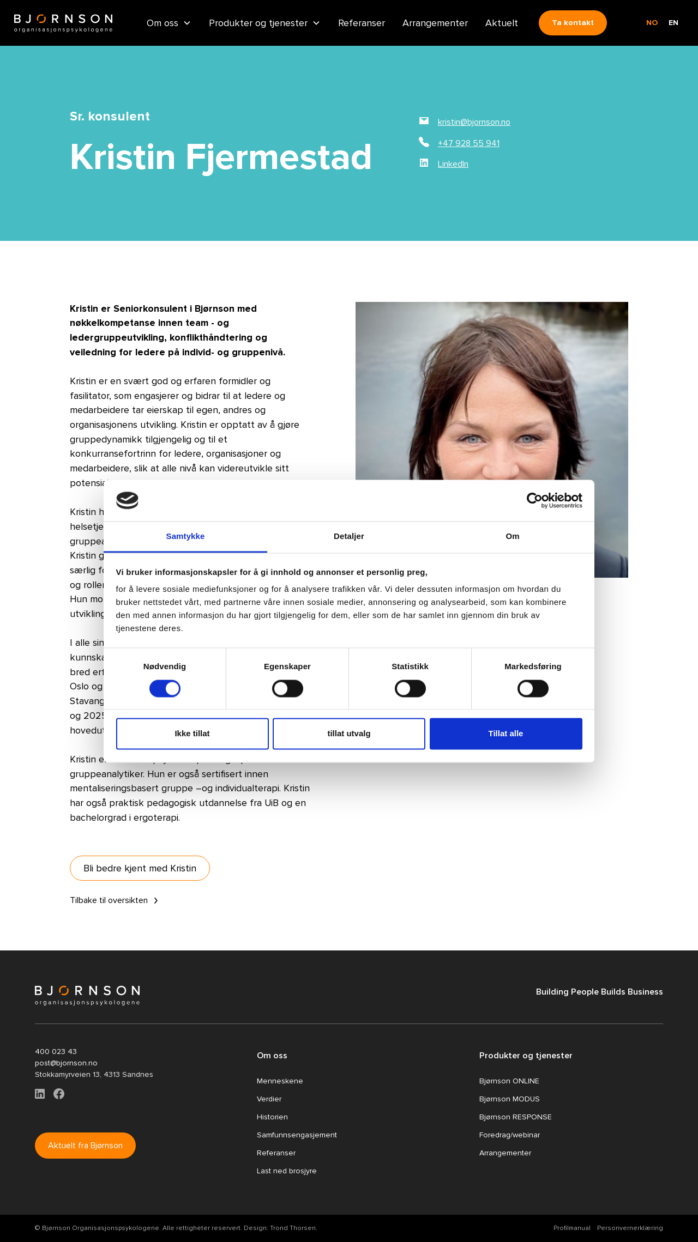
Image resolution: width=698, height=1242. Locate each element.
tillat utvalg (348, 733)
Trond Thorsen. (293, 1228)
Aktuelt (501, 23)
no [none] (652, 22)
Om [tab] (512, 536)
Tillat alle (506, 733)
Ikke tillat (191, 733)
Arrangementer (435, 23)
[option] (673, 23)
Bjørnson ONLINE (509, 1081)
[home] (63, 23)
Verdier (269, 1099)
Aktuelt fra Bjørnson (85, 1145)
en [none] (673, 22)
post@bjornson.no (66, 1063)
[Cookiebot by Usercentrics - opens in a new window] (534, 500)
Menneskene (280, 1081)
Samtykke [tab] (185, 536)
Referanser (361, 23)
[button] (169, 22)
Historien (272, 1117)
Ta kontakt (573, 22)
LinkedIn (453, 164)
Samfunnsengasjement (297, 1135)
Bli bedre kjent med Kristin (139, 868)
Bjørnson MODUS (509, 1099)
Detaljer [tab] (349, 536)
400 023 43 (56, 1051)
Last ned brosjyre (287, 1171)
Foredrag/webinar (509, 1135)
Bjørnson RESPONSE (515, 1117)
